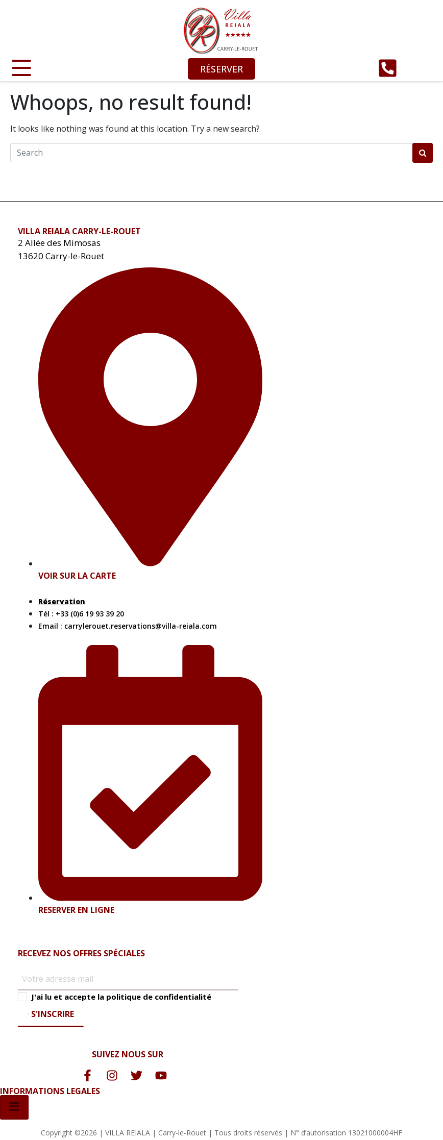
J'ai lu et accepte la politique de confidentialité (121, 997)
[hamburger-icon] (14, 1107)
